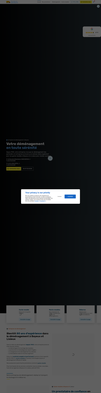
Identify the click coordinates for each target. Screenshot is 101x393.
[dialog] (50, 196)
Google (36, 201)
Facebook (42, 201)
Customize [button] (60, 196)
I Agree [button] (70, 196)
